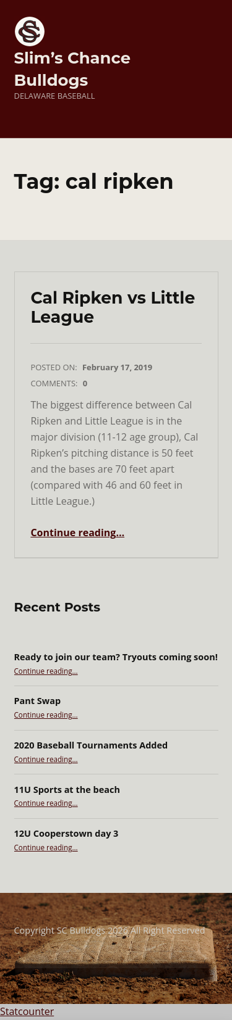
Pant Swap (37, 701)
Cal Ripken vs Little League (112, 308)
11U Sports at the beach (67, 789)
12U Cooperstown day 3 (66, 833)
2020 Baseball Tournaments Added (91, 745)
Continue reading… (77, 532)
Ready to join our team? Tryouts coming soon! (116, 657)
